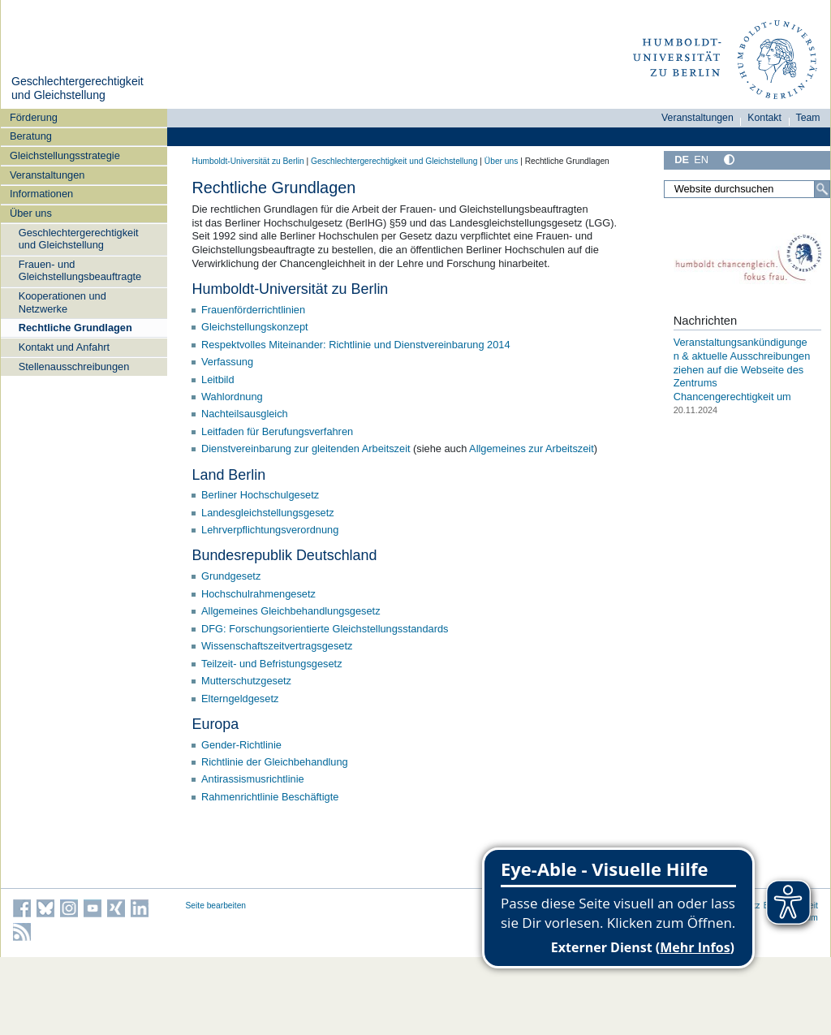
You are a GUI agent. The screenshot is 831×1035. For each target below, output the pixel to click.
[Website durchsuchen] (746, 189)
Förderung (34, 117)
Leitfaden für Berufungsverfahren (277, 431)
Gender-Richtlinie (241, 745)
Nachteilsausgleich (244, 414)
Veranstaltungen (47, 175)
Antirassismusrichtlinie (252, 779)
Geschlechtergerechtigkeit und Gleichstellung (77, 88)
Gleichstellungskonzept (254, 327)
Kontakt (764, 117)
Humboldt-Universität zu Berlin (248, 161)
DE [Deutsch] (681, 159)
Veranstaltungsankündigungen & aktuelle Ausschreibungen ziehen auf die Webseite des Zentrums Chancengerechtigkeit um (742, 369)
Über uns (31, 213)
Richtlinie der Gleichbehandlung (274, 762)
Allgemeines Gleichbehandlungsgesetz (291, 611)
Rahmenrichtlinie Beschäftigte (269, 797)
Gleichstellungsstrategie (65, 155)
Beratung (31, 136)
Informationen (41, 194)
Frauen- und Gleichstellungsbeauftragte (80, 270)
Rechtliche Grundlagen (75, 327)
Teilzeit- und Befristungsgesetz (271, 664)
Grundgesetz (230, 576)
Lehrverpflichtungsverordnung (269, 530)
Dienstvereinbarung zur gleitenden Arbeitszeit (306, 448)
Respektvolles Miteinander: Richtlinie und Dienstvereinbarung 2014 (355, 345)
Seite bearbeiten (216, 905)
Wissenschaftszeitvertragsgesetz (276, 646)
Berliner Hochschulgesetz (260, 495)
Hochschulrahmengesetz (258, 594)
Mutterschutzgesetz (246, 681)
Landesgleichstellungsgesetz (267, 513)
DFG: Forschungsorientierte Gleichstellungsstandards (324, 629)
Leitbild (218, 379)
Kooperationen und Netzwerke (62, 302)
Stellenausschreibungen (74, 366)
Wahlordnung (232, 396)
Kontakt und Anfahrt (64, 347)
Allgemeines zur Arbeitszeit (531, 448)
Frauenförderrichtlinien (253, 310)
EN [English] (701, 159)
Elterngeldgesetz (239, 698)
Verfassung (227, 362)
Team (808, 117)
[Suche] (822, 189)
